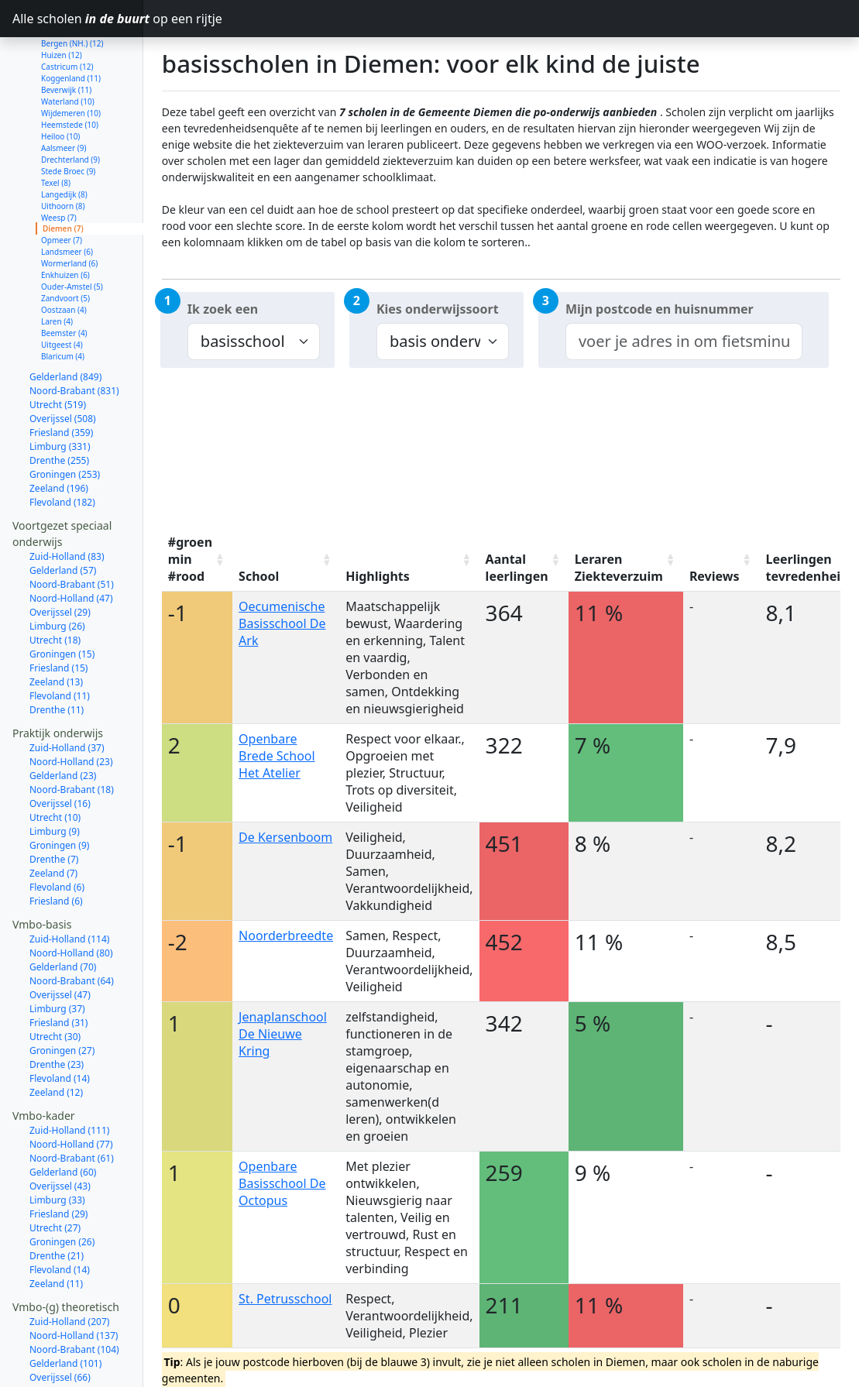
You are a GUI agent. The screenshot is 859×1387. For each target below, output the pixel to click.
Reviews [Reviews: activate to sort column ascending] (714, 576)
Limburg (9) (54, 776)
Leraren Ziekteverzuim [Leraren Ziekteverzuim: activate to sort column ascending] (619, 568)
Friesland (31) (58, 967)
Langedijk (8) (64, 139)
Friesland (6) (56, 846)
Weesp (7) (59, 162)
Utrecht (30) (55, 981)
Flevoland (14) (59, 1023)
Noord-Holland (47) (71, 543)
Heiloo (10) (60, 81)
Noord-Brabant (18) (71, 734)
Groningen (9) (59, 790)
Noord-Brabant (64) (71, 925)
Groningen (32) (61, 1378)
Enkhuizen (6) (65, 220)
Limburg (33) (57, 1145)
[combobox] (683, 341)
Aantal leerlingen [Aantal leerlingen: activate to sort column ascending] (517, 568)
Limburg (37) (57, 953)
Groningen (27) (61, 995)
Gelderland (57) (62, 515)
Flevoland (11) (59, 640)
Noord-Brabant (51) (71, 529)
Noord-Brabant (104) (74, 1294)
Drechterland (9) (70, 104)
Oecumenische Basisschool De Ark (282, 623)
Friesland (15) (58, 613)
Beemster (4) (64, 278)
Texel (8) (55, 127)
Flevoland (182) (62, 447)
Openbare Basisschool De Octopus (282, 1183)
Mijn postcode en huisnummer (659, 309)
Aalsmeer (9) (63, 93)
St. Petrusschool (285, 1298)
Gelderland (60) (62, 1117)
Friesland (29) (58, 1159)
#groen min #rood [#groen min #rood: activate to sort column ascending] (190, 559)
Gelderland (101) (65, 1308)
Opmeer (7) (61, 185)
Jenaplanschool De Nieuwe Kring (283, 1033)
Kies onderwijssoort (437, 309)
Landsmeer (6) (67, 196)
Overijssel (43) (60, 1131)
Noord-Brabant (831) (74, 335)
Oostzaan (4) (64, 254)
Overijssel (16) (60, 748)
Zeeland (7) (53, 818)
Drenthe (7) (53, 804)
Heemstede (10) (69, 69)
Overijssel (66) (60, 1322)
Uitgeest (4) (62, 289)
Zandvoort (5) (65, 243)
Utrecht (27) (55, 1172)
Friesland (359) (61, 377)
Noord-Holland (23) (71, 706)
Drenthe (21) (56, 1200)
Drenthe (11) (56, 654)
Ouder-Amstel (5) (72, 231)
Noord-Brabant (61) (71, 1103)
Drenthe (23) (56, 1009)
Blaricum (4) (62, 301)
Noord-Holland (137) (73, 1280)
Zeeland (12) (56, 1037)
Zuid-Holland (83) (67, 501)
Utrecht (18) (55, 585)
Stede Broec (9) (68, 116)
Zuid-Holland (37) (67, 692)
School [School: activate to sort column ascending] (259, 576)
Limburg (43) (57, 1364)
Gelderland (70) (62, 911)
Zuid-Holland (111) (69, 1075)
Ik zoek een (222, 309)
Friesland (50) (58, 1350)
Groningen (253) (64, 419)
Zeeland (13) (56, 626)
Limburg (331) (60, 391)
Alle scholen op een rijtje (77, 18)
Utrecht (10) (55, 762)
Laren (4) (57, 266)
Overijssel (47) (60, 939)
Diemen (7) (63, 173)
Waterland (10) (67, 46)
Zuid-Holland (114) (69, 884)
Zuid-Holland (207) (69, 1266)
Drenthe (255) (59, 405)
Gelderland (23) (62, 720)
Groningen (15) (61, 599)
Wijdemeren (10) (71, 58)
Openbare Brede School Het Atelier (277, 755)
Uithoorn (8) (62, 151)
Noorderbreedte (286, 935)
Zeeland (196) (58, 433)
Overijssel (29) (60, 557)
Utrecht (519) (57, 349)
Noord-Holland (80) (71, 898)
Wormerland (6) (69, 208)
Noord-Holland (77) (71, 1089)
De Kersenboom (285, 837)
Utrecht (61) (55, 1336)
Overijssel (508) (62, 363)
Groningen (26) (61, 1186)
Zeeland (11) (56, 1228)
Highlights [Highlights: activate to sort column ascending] (377, 576)
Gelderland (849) (65, 321)
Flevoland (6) (56, 832)
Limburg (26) (57, 571)
